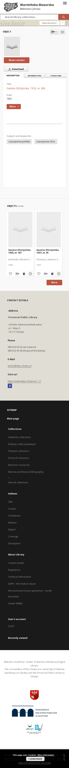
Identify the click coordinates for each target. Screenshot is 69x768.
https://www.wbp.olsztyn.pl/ (24, 381)
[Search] (63, 17)
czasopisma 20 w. (45, 141)
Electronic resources (19, 464)
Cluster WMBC (15, 603)
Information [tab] (34, 75)
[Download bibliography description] (17, 273)
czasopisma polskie (19, 141)
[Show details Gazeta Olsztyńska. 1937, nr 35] (58, 273)
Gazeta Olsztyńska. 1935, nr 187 (19, 251)
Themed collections (18, 451)
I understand (35, 759)
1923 (9, 98)
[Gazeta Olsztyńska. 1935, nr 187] (20, 229)
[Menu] (64, 3)
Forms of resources (18, 458)
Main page (13, 418)
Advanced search (49, 23)
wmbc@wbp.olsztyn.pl (19, 365)
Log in (11, 625)
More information (46, 755)
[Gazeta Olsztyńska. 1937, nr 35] (49, 229)
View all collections (18, 482)
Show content (17, 60)
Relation (12, 522)
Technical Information (19, 576)
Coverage (13, 536)
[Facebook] (10, 386)
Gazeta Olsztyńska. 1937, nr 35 (47, 251)
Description (14, 543)
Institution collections (19, 437)
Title (10, 501)
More (54, 282)
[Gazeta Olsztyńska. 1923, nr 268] (12, 46)
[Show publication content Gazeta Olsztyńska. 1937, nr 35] (52, 273)
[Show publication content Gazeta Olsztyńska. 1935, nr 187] (23, 273)
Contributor (14, 515)
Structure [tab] (56, 75)
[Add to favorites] (62, 31)
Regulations (14, 569)
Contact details (16, 563)
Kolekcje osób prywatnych (22, 444)
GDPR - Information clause (22, 583)
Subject (12, 529)
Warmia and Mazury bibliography (26, 471)
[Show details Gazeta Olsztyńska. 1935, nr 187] (30, 273)
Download (15, 69)
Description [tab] (13, 75)
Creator (12, 508)
